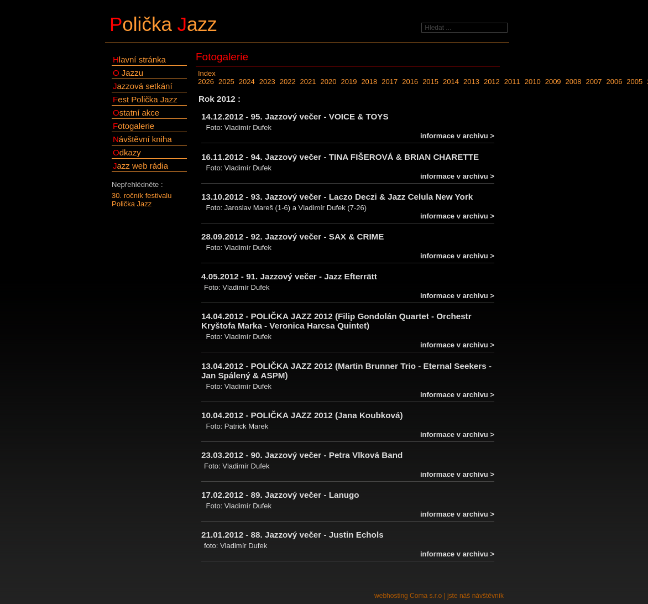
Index (207, 73)
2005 (634, 81)
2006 (614, 81)
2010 (533, 81)
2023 (267, 81)
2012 (492, 81)
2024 (247, 81)
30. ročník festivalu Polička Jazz (141, 199)
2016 (410, 81)
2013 (471, 81)
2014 (451, 81)
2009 (553, 81)
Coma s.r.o (426, 596)
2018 (369, 81)
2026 (206, 81)
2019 (349, 81)
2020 (329, 81)
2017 (390, 81)
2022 (288, 81)
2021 (308, 81)
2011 (512, 81)
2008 (574, 81)
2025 (226, 81)
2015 (430, 81)
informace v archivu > (457, 136)
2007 (594, 81)
